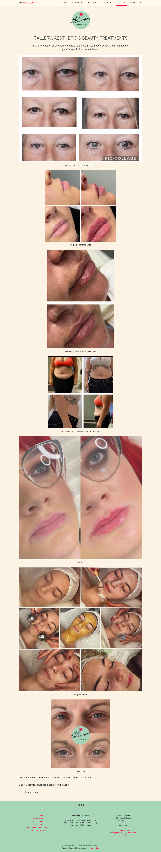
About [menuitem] (111, 3)
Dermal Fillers (38, 816)
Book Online (123, 835)
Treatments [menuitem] (79, 3)
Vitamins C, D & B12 (38, 824)
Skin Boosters (38, 821)
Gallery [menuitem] (121, 3)
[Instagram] (82, 805)
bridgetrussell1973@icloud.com (124, 833)
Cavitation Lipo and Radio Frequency (38, 827)
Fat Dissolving (38, 818)
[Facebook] (78, 805)
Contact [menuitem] (132, 3)
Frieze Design (94, 848)
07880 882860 (29, 3)
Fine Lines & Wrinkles (38, 830)
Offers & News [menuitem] (96, 3)
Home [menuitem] (65, 3)
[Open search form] (141, 3)
